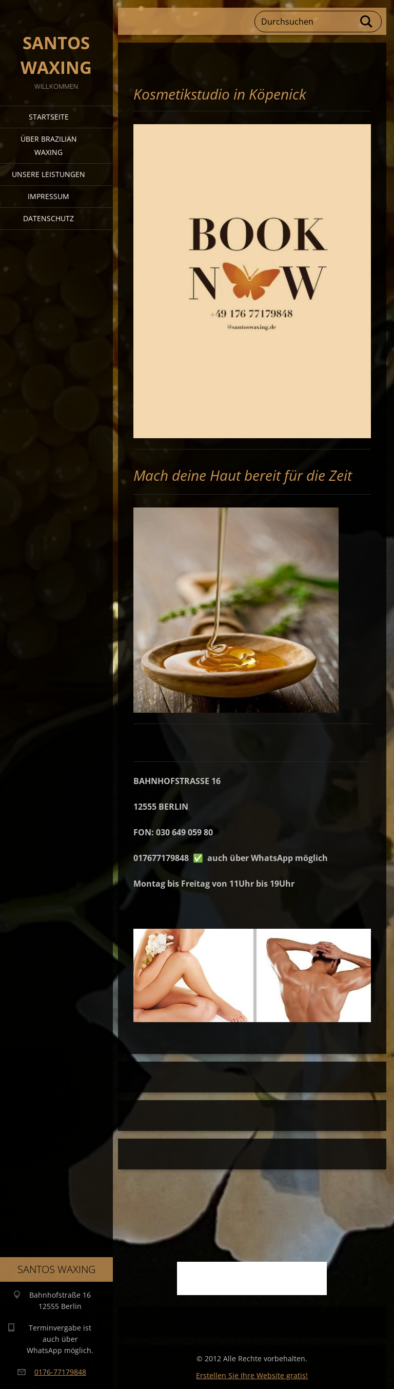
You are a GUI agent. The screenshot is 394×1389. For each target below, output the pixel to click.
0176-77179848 (60, 1372)
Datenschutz (48, 218)
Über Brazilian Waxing (49, 145)
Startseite (49, 117)
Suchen (366, 21)
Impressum (48, 196)
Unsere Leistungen (48, 174)
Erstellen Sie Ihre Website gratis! (252, 1375)
